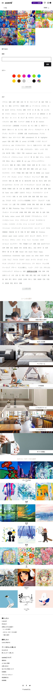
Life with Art (5, 650)
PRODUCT (4, 624)
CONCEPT (4, 621)
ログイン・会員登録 (37, 3)
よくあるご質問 (5, 663)
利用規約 (4, 672)
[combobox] (46, 7)
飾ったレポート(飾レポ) (7, 653)
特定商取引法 (5, 677)
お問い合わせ (5, 666)
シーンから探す (6, 629)
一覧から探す (6, 635)
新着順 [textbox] (45, 7)
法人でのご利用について (8, 669)
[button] (26, 87)
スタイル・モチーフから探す (10, 632)
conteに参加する (6, 642)
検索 (47, 64)
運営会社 (4, 660)
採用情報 (4, 680)
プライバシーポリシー (7, 674)
